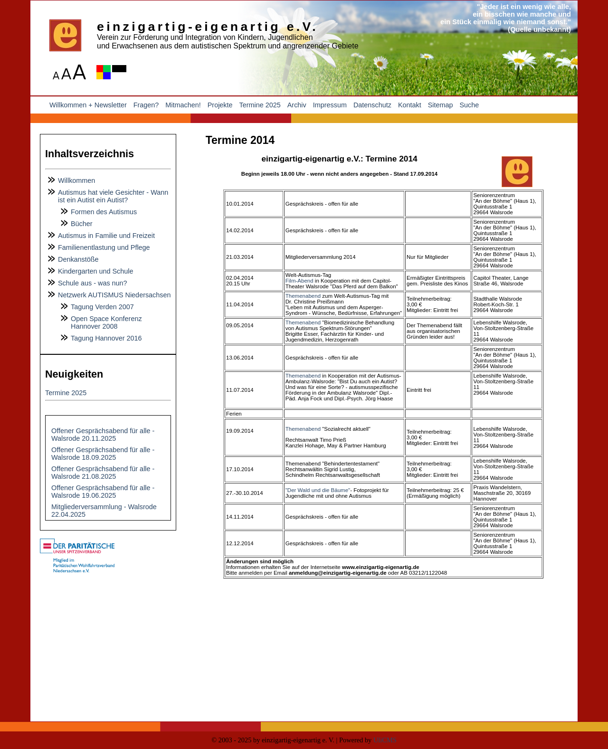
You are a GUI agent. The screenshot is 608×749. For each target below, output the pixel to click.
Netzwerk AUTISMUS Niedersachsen (114, 295)
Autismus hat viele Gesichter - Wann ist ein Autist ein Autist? (113, 196)
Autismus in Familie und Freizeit (106, 235)
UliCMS (385, 740)
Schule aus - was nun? (92, 283)
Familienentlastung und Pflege (104, 247)
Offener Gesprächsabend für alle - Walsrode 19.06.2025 (102, 491)
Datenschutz (372, 105)
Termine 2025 (260, 105)
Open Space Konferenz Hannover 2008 (106, 322)
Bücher (82, 224)
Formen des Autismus (104, 212)
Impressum (330, 105)
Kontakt (409, 105)
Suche (469, 105)
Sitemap (440, 105)
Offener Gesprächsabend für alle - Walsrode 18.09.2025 (102, 453)
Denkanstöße (78, 259)
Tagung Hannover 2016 (106, 338)
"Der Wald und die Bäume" (317, 490)
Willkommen (76, 180)
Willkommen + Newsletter (88, 105)
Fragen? (146, 105)
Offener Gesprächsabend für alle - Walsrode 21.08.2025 (102, 472)
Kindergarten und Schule (95, 271)
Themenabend (303, 296)
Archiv (296, 105)
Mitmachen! (182, 105)
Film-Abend (299, 281)
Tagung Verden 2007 (102, 307)
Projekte (220, 105)
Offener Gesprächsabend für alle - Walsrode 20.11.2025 (102, 434)
